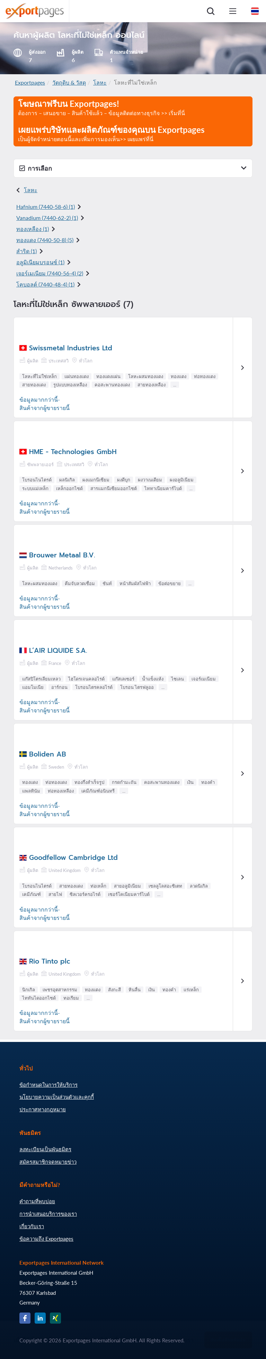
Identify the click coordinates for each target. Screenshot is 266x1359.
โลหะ (100, 82)
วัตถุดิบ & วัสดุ (69, 82)
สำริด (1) (26, 251)
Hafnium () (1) (45, 206)
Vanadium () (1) (47, 217)
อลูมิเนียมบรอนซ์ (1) (40, 262)
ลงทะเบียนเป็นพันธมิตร (45, 1149)
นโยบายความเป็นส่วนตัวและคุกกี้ (56, 1097)
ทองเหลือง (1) (32, 228)
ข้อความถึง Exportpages (46, 1239)
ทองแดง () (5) (44, 240)
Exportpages (30, 82)
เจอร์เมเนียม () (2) (49, 273)
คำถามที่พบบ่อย (37, 1201)
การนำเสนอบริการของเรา (48, 1214)
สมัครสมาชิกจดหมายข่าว (48, 1162)
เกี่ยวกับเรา (31, 1226)
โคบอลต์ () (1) (45, 284)
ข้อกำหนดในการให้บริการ (48, 1085)
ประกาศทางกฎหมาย (42, 1109)
